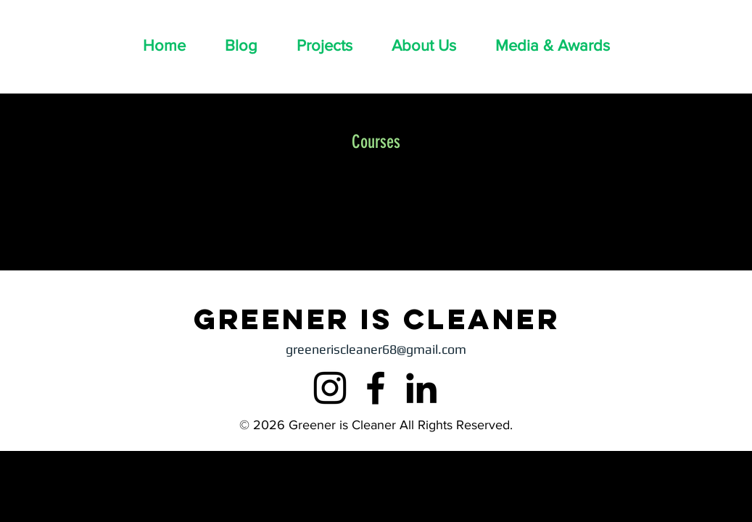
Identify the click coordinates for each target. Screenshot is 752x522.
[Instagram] (330, 388)
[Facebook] (375, 388)
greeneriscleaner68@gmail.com (376, 349)
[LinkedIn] (421, 388)
